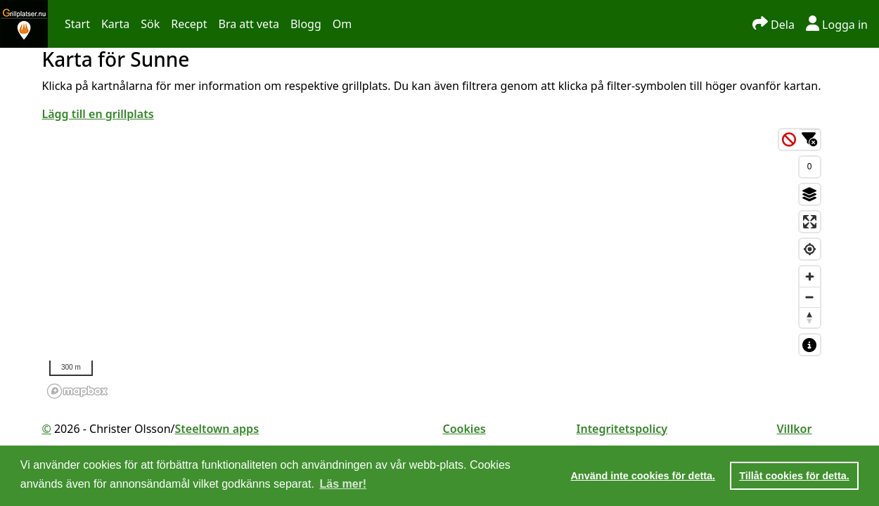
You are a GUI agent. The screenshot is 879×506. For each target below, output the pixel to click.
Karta (115, 24)
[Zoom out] (810, 297)
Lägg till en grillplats (98, 114)
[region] (434, 262)
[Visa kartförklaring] (810, 345)
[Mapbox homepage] (77, 391)
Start (77, 24)
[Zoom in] (810, 276)
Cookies (464, 428)
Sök (150, 24)
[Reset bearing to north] (810, 317)
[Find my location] (810, 249)
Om (342, 24)
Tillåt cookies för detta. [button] (794, 475)
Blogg (305, 24)
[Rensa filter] (789, 139)
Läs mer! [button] (343, 484)
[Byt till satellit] (810, 194)
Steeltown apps (217, 428)
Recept (189, 24)
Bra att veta (248, 24)
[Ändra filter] (810, 139)
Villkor (794, 428)
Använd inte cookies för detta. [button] (642, 475)
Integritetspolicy (622, 428)
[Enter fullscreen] (810, 222)
